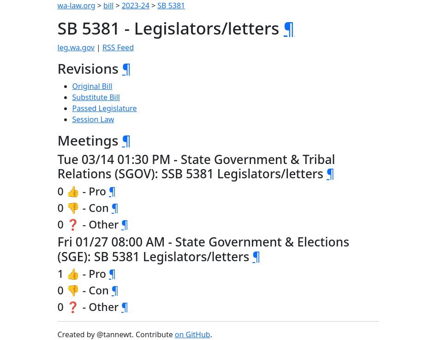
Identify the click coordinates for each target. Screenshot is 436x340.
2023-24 (135, 5)
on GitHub (192, 334)
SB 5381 (171, 5)
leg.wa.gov (76, 47)
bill (108, 5)
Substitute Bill (96, 97)
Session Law (93, 119)
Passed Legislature (104, 108)
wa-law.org (77, 5)
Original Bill (92, 86)
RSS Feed (118, 47)
